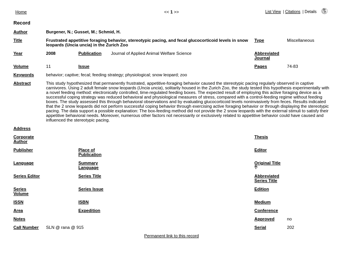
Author (20, 32)
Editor (260, 150)
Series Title (89, 176)
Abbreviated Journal (266, 55)
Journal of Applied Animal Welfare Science (151, 53)
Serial (260, 227)
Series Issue (90, 189)
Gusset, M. (85, 32)
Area (18, 210)
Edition (261, 189)
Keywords (23, 74)
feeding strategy (107, 74)
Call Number (26, 227)
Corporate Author (23, 139)
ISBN (83, 202)
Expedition (89, 210)
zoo (183, 74)
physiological (137, 74)
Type (259, 40)
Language (23, 163)
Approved (264, 219)
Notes (19, 219)
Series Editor (26, 176)
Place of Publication (89, 152)
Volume (21, 66)
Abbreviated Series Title (266, 178)
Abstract (22, 83)
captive (71, 74)
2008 (51, 53)
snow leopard (165, 74)
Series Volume (21, 191)
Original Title (267, 163)
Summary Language (88, 165)
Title (17, 40)
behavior (54, 74)
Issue (83, 66)
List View (273, 12)
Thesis (261, 137)
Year (18, 53)
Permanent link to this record (171, 235)
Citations (292, 12)
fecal (85, 74)
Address (22, 128)
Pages (260, 66)
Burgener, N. (59, 32)
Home (21, 12)
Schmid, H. (110, 32)
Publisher (23, 150)
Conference (266, 210)
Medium (262, 202)
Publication (89, 53)
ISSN (18, 202)
